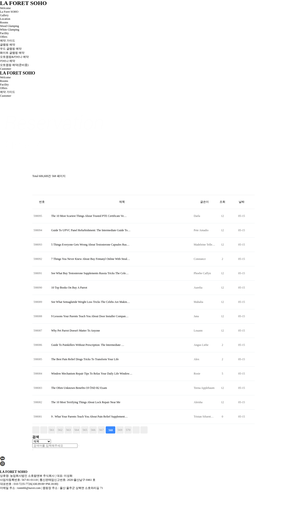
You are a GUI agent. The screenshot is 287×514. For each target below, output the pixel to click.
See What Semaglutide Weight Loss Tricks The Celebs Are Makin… (90, 302)
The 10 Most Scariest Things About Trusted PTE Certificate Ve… (89, 216)
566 (93, 430)
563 (68, 430)
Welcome (5, 8)
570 (128, 430)
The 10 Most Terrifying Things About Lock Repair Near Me (85, 402)
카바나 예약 (7, 61)
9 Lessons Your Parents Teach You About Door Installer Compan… (89, 316)
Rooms (4, 22)
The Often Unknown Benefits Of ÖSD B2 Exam (79, 388)
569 (119, 430)
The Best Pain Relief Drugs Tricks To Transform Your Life (85, 359)
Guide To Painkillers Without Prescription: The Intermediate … (87, 345)
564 (76, 430)
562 (60, 430)
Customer (5, 68)
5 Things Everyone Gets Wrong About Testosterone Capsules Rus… (90, 244)
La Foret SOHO (9, 11)
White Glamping (9, 29)
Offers (3, 36)
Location (5, 19)
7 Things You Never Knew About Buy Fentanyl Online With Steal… (90, 259)
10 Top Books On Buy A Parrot (69, 287)
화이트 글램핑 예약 (12, 52)
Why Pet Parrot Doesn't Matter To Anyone (75, 330)
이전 (43, 430)
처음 (35, 430)
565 (85, 430)
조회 (222, 201)
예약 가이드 (7, 40)
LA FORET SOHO (23, 3)
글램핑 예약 (7, 44)
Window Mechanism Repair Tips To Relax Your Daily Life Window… (91, 373)
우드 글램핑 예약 (11, 48)
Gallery (4, 15)
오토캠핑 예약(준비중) (14, 65)
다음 (136, 430)
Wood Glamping (9, 26)
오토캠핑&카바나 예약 (14, 57)
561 (52, 430)
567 (101, 430)
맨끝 (144, 430)
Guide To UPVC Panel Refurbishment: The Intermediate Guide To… (91, 230)
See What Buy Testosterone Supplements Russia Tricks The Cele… (90, 273)
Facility (4, 33)
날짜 (241, 201)
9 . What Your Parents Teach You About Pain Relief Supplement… (89, 416)
